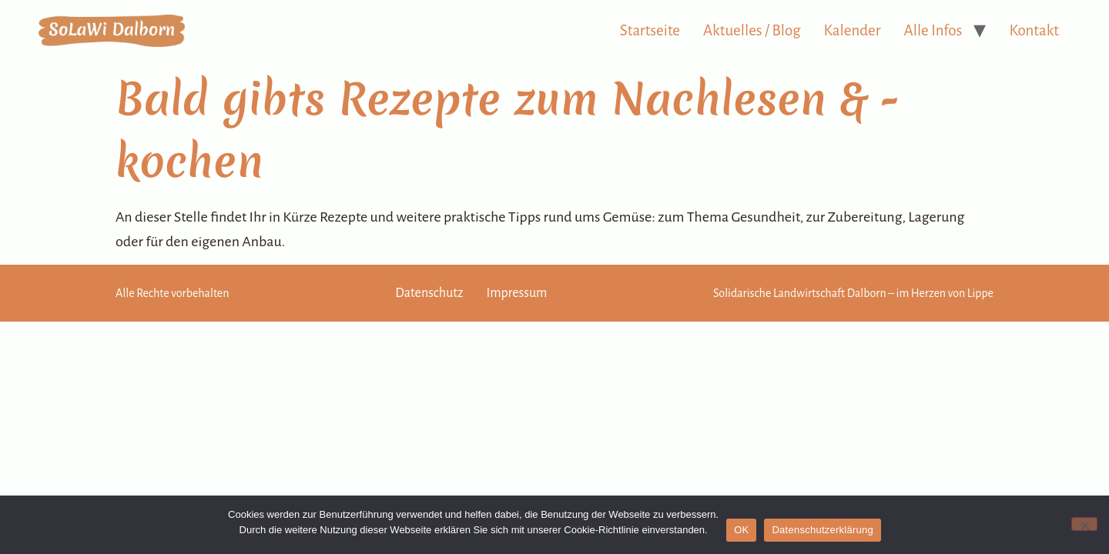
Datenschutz (429, 293)
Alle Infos (933, 30)
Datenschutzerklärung (822, 530)
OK (741, 530)
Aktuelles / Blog (752, 30)
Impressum (516, 293)
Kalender (852, 30)
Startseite (650, 30)
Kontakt (1034, 30)
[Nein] (1084, 524)
